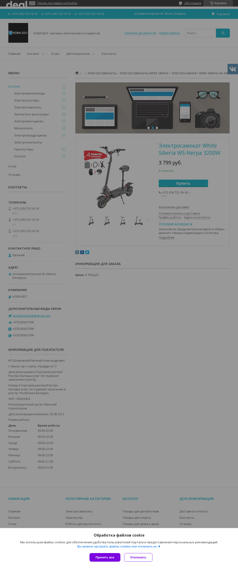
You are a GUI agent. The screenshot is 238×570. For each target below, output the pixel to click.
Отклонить (139, 557)
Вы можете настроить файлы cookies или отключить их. (117, 547)
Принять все (105, 557)
